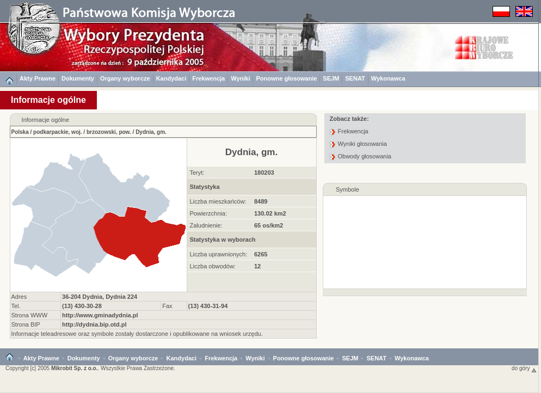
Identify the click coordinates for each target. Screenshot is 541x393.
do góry (524, 368)
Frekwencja (208, 78)
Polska (20, 132)
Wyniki (240, 78)
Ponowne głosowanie (286, 78)
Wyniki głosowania (362, 143)
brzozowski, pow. (109, 132)
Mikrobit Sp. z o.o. (74, 368)
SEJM (331, 78)
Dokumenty (78, 78)
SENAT (355, 78)
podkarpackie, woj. (57, 132)
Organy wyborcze (125, 78)
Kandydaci (171, 78)
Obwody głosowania (364, 156)
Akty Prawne (38, 78)
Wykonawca (388, 78)
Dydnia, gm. (151, 132)
